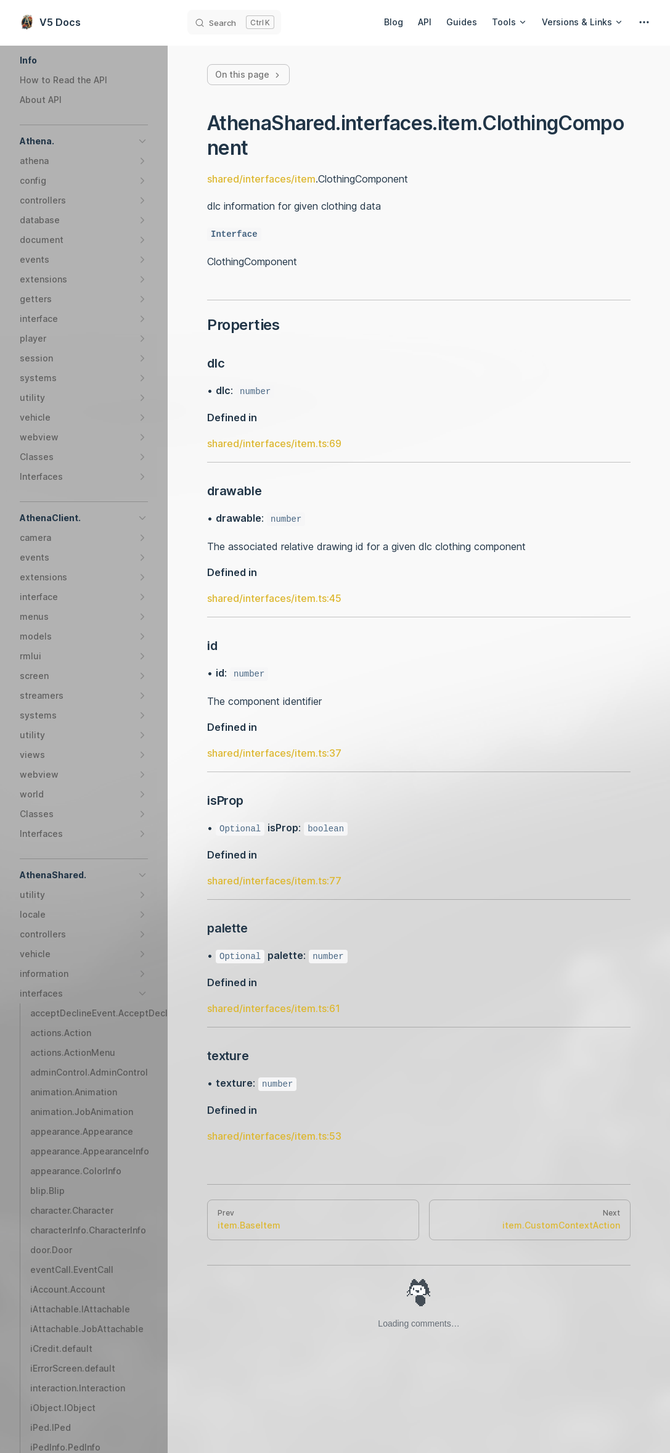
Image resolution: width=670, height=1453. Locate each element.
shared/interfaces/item (261, 179)
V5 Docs (50, 22)
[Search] (234, 22)
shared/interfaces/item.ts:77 (274, 881)
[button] (84, 60)
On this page (248, 74)
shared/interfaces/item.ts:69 (274, 443)
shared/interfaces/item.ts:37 (274, 753)
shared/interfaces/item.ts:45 (274, 598)
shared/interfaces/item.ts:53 (274, 1136)
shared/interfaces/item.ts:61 (273, 1008)
